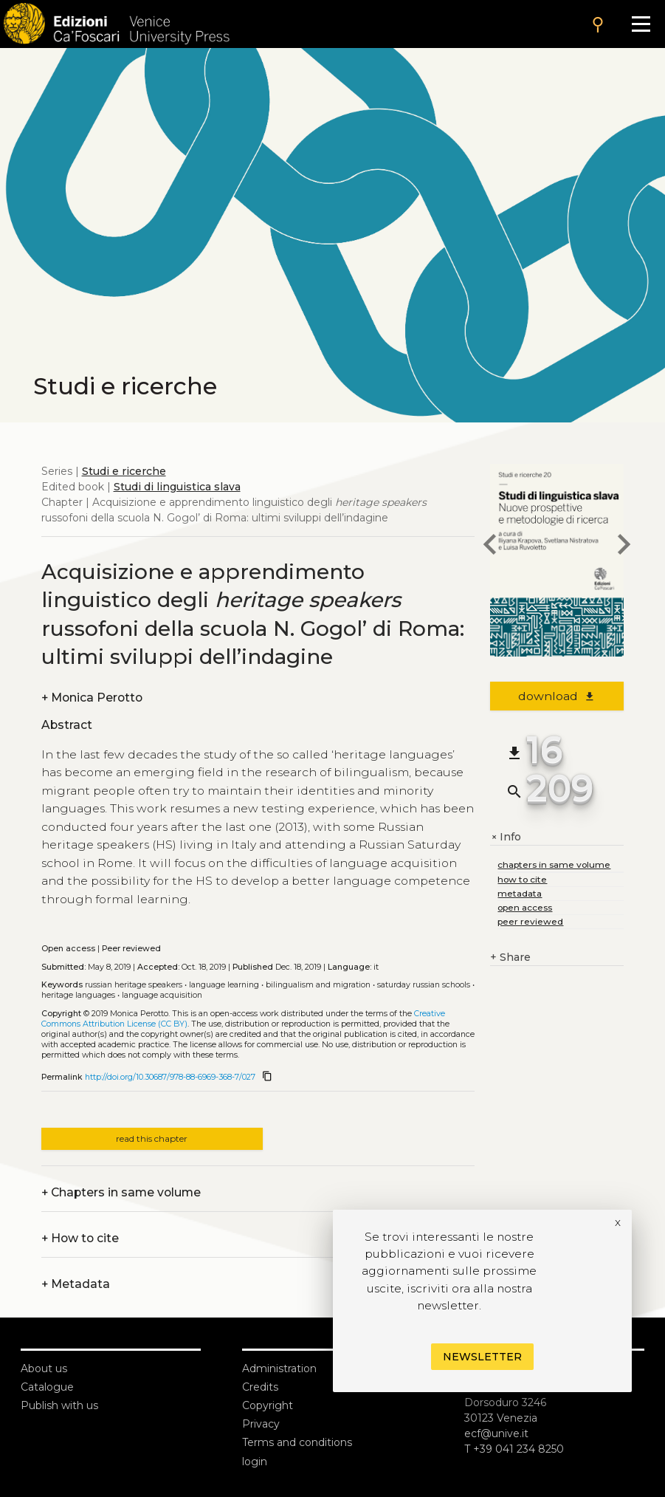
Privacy (261, 1424)
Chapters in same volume (121, 1192)
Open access (68, 948)
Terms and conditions (297, 1442)
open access (524, 907)
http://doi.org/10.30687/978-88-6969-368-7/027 (170, 1077)
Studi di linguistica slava (177, 486)
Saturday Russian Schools (423, 985)
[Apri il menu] (641, 24)
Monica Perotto (91, 697)
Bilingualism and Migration (318, 985)
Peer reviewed (131, 948)
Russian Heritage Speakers (133, 985)
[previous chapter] (490, 546)
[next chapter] (623, 546)
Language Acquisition (162, 995)
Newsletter (482, 1356)
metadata (519, 893)
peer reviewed (530, 921)
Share (510, 957)
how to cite (522, 879)
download (557, 696)
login (254, 1461)
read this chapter (151, 1138)
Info (505, 837)
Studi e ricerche (124, 471)
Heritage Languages (78, 995)
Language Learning (224, 985)
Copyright (267, 1405)
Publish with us (59, 1405)
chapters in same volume (553, 864)
